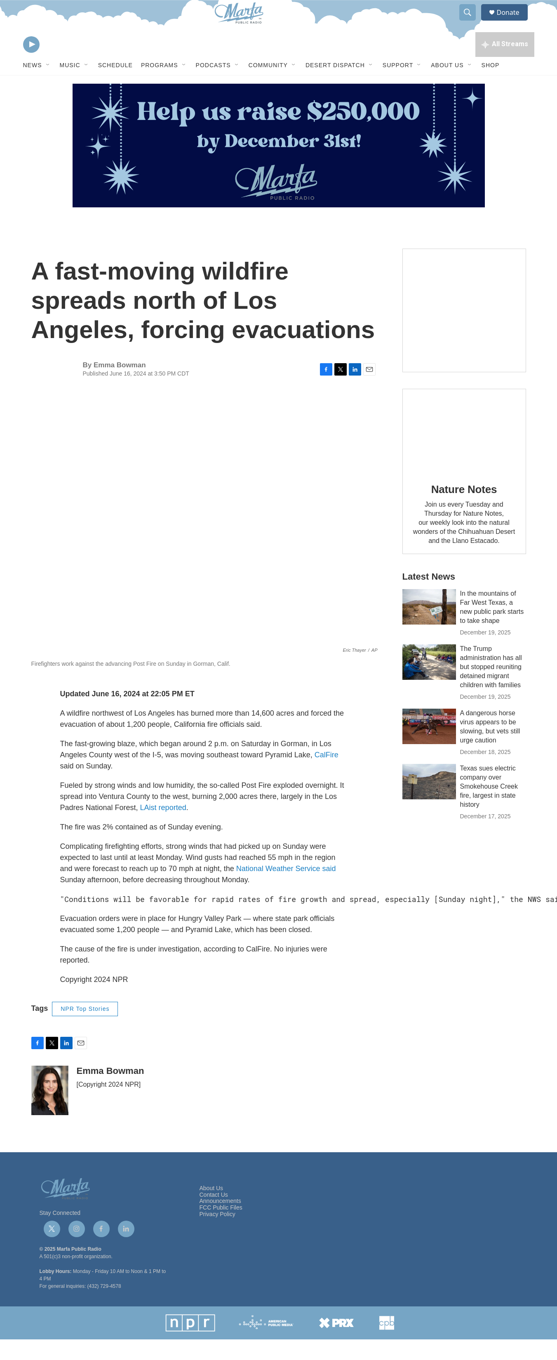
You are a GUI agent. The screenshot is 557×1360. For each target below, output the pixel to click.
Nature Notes (464, 510)
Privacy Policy (217, 1235)
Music (70, 85)
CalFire (326, 775)
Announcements (220, 1222)
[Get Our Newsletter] (464, 331)
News (32, 85)
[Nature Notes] (464, 451)
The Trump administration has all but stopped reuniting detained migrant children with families (491, 687)
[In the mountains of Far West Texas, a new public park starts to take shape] (429, 627)
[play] (31, 64)
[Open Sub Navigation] (48, 85)
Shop (491, 85)
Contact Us (214, 1215)
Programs (159, 85)
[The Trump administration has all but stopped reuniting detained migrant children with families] (429, 682)
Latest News (428, 597)
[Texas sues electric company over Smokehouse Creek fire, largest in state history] (429, 802)
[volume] (54, 64)
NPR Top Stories (85, 1029)
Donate (513, 21)
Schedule (115, 85)
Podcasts (213, 85)
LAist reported (163, 828)
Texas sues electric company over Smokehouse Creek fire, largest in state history (489, 807)
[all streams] (504, 64)
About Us (447, 85)
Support (398, 85)
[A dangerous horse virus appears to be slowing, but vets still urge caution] (429, 747)
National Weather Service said (286, 889)
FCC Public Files (221, 1228)
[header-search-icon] (471, 22)
